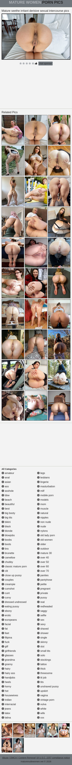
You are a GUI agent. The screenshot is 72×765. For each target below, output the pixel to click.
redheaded (44, 606)
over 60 (43, 566)
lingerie (43, 482)
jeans (6, 708)
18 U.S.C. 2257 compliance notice (53, 757)
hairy (6, 668)
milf (40, 491)
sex (40, 619)
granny (7, 664)
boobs (7, 539)
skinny (42, 642)
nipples (42, 517)
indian (7, 699)
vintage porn (45, 699)
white (41, 708)
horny (6, 686)
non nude (44, 522)
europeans (9, 619)
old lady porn (46, 535)
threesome (44, 673)
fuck (6, 642)
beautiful (8, 504)
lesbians (43, 477)
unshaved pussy (48, 686)
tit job (41, 677)
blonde (7, 531)
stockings (44, 659)
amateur (8, 473)
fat (5, 628)
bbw (6, 495)
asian (6, 482)
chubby (7, 562)
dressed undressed (14, 602)
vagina (42, 695)
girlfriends (9, 651)
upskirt (42, 691)
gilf (5, 646)
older (41, 544)
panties (43, 575)
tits (40, 682)
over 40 (43, 557)
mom (41, 504)
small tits (43, 651)
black (6, 526)
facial (6, 624)
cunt (6, 593)
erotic (6, 615)
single (42, 637)
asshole (8, 491)
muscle (42, 508)
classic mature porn (14, 566)
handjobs (8, 677)
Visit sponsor (45, 63)
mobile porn (45, 495)
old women (45, 539)
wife (41, 713)
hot (5, 691)
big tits (7, 517)
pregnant (43, 588)
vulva (41, 704)
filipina (7, 637)
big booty (8, 513)
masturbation (46, 486)
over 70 (43, 571)
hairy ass (8, 673)
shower (43, 633)
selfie (41, 615)
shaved (43, 628)
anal (6, 477)
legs (41, 473)
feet (5, 633)
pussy (42, 597)
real (41, 602)
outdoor (43, 548)
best (6, 508)
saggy (42, 611)
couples (8, 579)
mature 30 (44, 553)
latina (6, 717)
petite (42, 584)
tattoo (42, 664)
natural (42, 513)
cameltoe (8, 557)
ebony (7, 611)
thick (41, 668)
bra (5, 548)
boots (6, 544)
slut (40, 646)
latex (6, 713)
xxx (40, 717)
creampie (8, 584)
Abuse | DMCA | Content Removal (19, 757)
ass (5, 486)
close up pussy (12, 575)
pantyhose (44, 579)
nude (41, 526)
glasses (7, 655)
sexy (41, 624)
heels (6, 682)
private (42, 593)
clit (5, 571)
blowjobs (8, 535)
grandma (8, 659)
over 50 (43, 562)
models (43, 499)
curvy (6, 597)
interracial (9, 704)
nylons (42, 531)
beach (7, 499)
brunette (8, 553)
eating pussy (10, 606)
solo (41, 655)
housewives (10, 695)
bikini (6, 522)
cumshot (8, 588)
